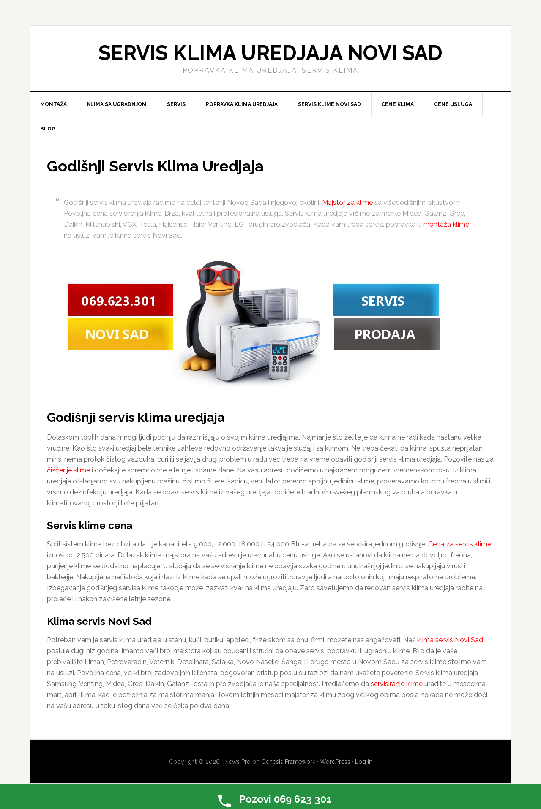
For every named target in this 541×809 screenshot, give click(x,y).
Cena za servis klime (459, 544)
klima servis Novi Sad (450, 640)
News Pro (237, 761)
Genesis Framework (288, 761)
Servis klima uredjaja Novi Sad (270, 53)
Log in (363, 761)
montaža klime (446, 224)
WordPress (335, 761)
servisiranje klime (397, 684)
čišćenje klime (68, 470)
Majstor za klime (347, 202)
